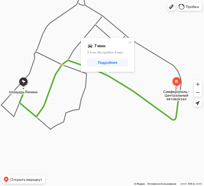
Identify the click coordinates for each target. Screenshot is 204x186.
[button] (171, 7)
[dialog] (107, 55)
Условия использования (161, 183)
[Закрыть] (130, 42)
